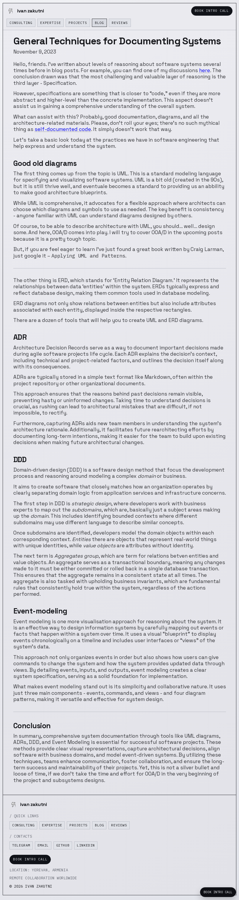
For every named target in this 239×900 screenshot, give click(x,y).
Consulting (20, 22)
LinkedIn (86, 845)
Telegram (21, 845)
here (204, 70)
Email (43, 845)
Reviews (120, 22)
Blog (99, 22)
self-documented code (63, 129)
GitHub (63, 845)
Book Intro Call (212, 11)
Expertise (50, 22)
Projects (78, 22)
